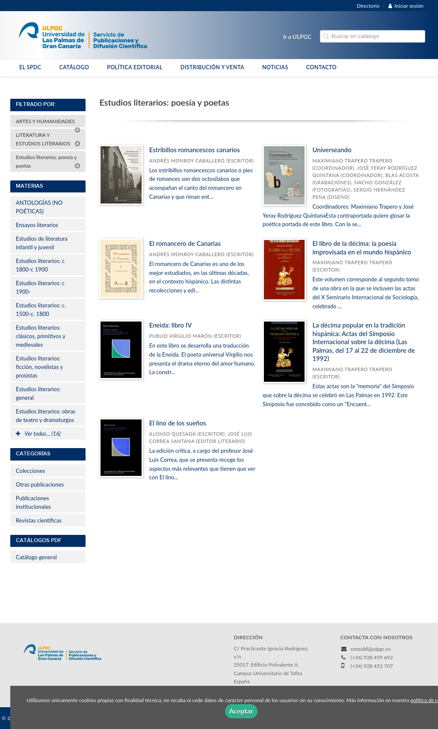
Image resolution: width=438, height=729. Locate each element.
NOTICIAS (275, 67)
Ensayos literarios (37, 224)
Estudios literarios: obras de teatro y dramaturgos (45, 415)
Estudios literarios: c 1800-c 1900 (40, 265)
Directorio (368, 6)
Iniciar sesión (405, 6)
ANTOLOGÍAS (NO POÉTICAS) (39, 207)
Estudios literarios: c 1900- (40, 287)
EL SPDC (30, 67)
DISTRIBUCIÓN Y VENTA (212, 67)
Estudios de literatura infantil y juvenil (42, 243)
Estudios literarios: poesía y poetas (48, 161)
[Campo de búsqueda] (372, 36)
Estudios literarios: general (38, 393)
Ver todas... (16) (38, 433)
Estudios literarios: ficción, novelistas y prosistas (39, 367)
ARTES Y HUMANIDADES (48, 122)
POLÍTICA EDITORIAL (135, 67)
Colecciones (30, 470)
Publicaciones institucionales (33, 502)
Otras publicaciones (40, 484)
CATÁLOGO (74, 67)
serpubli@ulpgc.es (371, 649)
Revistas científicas (39, 520)
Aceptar (241, 711)
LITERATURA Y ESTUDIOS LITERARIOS (48, 139)
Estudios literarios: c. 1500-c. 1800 (41, 309)
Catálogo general (36, 557)
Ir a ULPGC (297, 36)
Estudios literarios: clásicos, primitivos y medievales (40, 336)
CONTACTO (321, 67)
